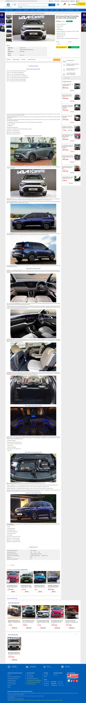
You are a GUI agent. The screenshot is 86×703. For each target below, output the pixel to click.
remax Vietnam (67, 77)
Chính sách (57, 1)
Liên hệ (77, 1)
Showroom (55, 675)
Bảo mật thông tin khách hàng (32, 678)
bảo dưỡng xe (49, 7)
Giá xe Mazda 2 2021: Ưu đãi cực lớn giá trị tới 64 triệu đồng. (12, 587)
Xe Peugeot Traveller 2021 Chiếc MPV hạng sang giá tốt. (67, 127)
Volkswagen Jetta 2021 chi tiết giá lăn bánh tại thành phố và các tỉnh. (53, 587)
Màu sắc (57, 41)
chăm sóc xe (38, 7)
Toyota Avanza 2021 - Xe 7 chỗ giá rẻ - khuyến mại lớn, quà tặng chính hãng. (68, 135)
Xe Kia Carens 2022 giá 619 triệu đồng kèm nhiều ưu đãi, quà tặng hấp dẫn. (14, 654)
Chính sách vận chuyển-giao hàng (13, 676)
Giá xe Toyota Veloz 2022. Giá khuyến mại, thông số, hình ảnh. (67, 167)
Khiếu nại (9, 685)
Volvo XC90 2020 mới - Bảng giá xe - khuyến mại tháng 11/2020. (28, 622)
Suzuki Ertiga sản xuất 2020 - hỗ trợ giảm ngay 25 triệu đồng (68, 156)
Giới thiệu (51, 1)
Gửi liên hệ (72, 90)
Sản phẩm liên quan (31, 59)
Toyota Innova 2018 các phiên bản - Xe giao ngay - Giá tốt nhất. (71, 622)
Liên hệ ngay (57, 59)
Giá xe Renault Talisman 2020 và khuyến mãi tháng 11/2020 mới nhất (43, 622)
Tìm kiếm (51, 4)
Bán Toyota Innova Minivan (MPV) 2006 (67, 117)
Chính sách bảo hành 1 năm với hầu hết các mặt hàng (72, 69)
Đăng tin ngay (81, 4)
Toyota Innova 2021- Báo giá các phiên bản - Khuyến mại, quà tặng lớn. (67, 106)
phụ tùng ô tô (29, 7)
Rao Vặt (12, 13)
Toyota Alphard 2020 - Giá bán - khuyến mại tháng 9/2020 (67, 177)
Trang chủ (7, 13)
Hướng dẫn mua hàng (65, 1)
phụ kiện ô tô (33, 7)
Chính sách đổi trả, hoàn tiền (12, 678)
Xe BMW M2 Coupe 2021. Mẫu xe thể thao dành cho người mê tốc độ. (39, 587)
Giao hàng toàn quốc (70, 60)
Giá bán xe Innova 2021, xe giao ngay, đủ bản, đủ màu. (67, 95)
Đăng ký (45, 676)
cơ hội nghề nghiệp (43, 7)
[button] (14, 25)
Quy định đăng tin (30, 675)
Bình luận (23, 59)
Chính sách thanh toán (11, 683)
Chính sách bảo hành (11, 682)
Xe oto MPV (13, 565)
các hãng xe (24, 7)
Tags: (8, 565)
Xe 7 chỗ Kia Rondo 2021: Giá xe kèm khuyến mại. (67, 85)
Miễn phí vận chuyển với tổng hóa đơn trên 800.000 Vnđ (72, 64)
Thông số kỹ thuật (16, 59)
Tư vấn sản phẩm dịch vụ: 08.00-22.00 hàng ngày (71, 74)
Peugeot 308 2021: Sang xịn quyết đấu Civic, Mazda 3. (26, 587)
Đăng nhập (46, 675)
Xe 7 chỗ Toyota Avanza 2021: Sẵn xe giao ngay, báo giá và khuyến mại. (67, 146)
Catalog (72, 1)
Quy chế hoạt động (30, 676)
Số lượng (70, 41)
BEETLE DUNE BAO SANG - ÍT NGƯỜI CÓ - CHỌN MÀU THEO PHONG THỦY (14, 622)
